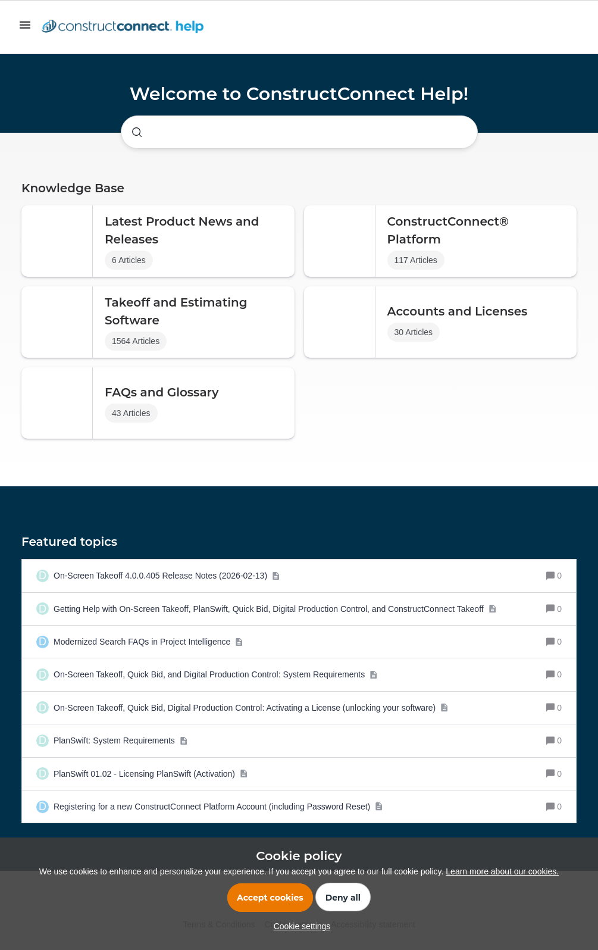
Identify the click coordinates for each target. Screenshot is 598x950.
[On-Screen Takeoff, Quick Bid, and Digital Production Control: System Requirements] (216, 674)
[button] (299, 926)
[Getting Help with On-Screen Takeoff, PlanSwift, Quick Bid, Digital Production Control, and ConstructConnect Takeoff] (275, 609)
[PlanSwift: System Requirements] (120, 740)
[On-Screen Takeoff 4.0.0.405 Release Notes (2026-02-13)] (167, 576)
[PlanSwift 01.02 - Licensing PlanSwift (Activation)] (151, 774)
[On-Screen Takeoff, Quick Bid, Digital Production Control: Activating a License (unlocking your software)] (251, 708)
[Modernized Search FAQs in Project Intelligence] (148, 642)
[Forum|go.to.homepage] (125, 27)
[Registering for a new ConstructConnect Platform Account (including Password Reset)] (218, 806)
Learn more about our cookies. (502, 871)
